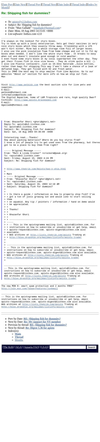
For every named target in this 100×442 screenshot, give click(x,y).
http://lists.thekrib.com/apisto (50, 269)
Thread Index (79, 4)
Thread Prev (34, 4)
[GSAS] (44, 395)
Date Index (64, 4)
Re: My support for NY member (42, 369)
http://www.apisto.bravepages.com (35, 111)
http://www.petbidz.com (23, 93)
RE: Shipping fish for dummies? (42, 366)
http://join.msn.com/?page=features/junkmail (29, 333)
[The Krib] (8, 395)
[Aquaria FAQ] (31, 395)
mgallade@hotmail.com (47, 27)
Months (19, 388)
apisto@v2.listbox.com (24, 21)
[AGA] (18, 395)
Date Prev (7, 4)
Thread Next (49, 4)
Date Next (20, 4)
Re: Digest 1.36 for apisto (40, 376)
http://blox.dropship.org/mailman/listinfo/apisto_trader (45, 272)
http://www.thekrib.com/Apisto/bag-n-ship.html (36, 190)
